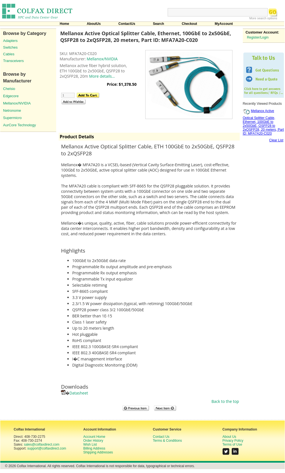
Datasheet (78, 393)
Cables (8, 54)
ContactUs (126, 24)
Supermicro (12, 118)
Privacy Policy (232, 441)
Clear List (276, 140)
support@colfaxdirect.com (46, 448)
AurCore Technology (19, 125)
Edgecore (11, 96)
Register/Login (258, 37)
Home (64, 24)
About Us (229, 437)
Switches (10, 47)
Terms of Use (232, 444)
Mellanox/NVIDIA (17, 103)
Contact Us (161, 437)
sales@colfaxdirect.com (42, 444)
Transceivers (13, 61)
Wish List (90, 444)
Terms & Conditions (167, 441)
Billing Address (94, 448)
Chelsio (9, 89)
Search (158, 24)
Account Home (94, 437)
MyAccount (224, 24)
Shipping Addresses (98, 452)
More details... (102, 76)
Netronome (12, 110)
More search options (263, 18)
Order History (93, 441)
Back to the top (225, 401)
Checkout (189, 24)
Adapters (10, 41)
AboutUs (94, 24)
